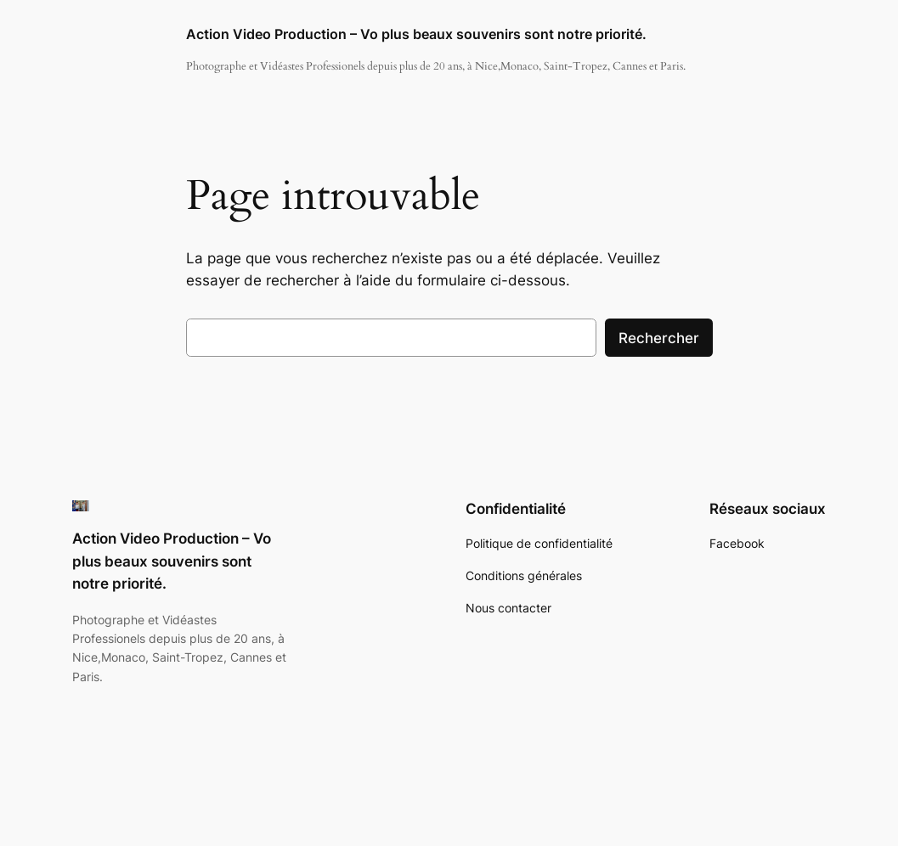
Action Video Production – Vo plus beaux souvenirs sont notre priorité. (416, 34)
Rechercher (658, 338)
